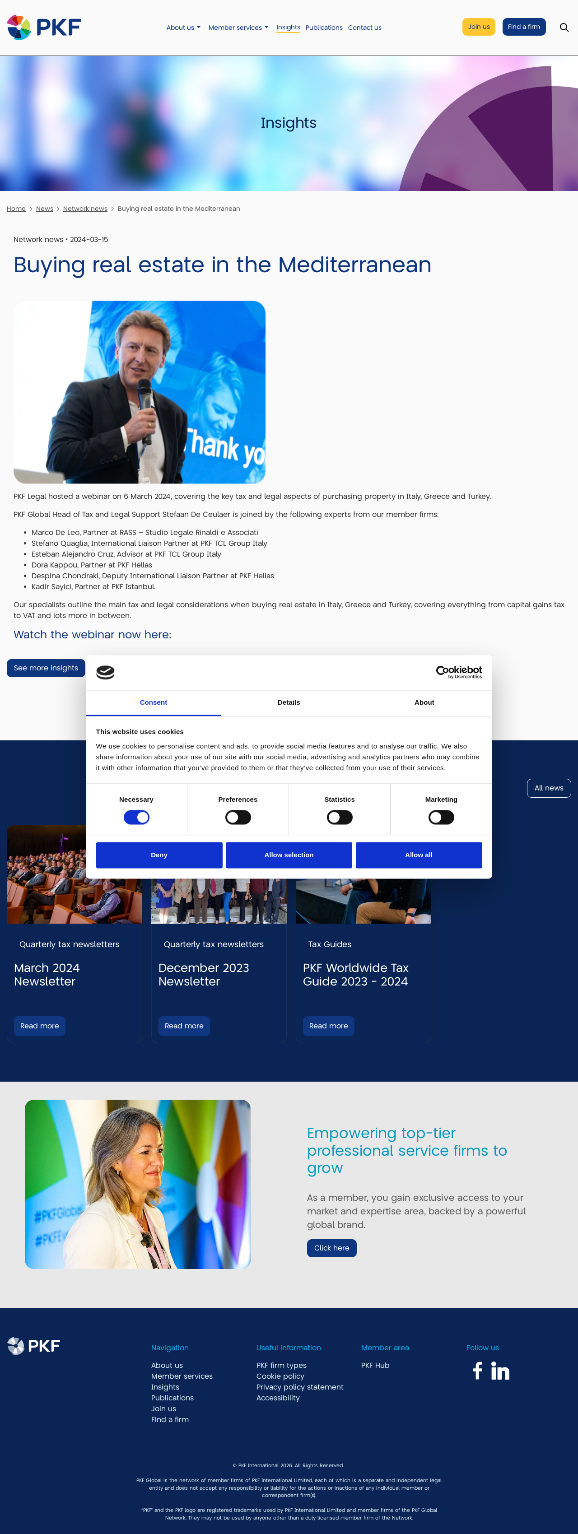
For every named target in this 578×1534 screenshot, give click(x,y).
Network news (85, 209)
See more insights (46, 668)
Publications (324, 28)
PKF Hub (375, 1365)
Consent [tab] (154, 702)
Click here (332, 1248)
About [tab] (424, 702)
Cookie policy (280, 1376)
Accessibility (278, 1398)
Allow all (419, 855)
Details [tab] (289, 702)
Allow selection (288, 855)
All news (549, 788)
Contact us (365, 28)
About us (180, 28)
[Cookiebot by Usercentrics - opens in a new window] (442, 672)
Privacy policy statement (300, 1387)
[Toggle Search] (564, 28)
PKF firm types (281, 1365)
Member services (235, 28)
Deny (159, 855)
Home (16, 209)
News (44, 209)
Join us (479, 27)
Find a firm (524, 27)
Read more (39, 1026)
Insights (288, 27)
